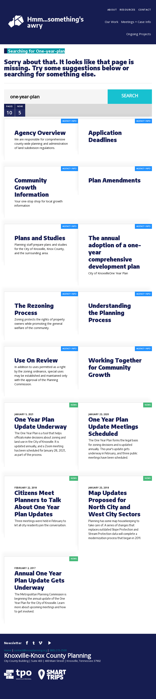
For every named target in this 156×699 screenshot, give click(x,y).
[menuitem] (112, 10)
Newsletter (13, 643)
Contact (144, 9)
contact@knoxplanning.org (30, 650)
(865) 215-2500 (58, 650)
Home (7, 650)
